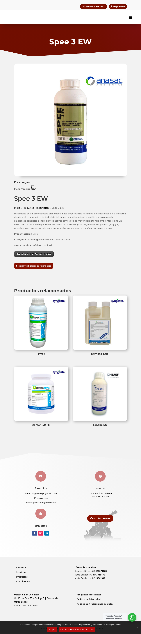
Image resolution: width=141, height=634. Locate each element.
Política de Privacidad (88, 600)
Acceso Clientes (94, 6)
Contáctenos (100, 520)
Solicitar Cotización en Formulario (33, 267)
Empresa (21, 568)
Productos (28, 209)
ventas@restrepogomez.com (41, 504)
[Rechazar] (137, 627)
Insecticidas (43, 209)
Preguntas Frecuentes (89, 596)
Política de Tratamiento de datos (95, 605)
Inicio (17, 209)
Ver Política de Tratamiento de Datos (77, 629)
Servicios (21, 573)
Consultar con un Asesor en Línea (33, 255)
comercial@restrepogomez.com (40, 495)
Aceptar (52, 629)
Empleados (119, 6)
